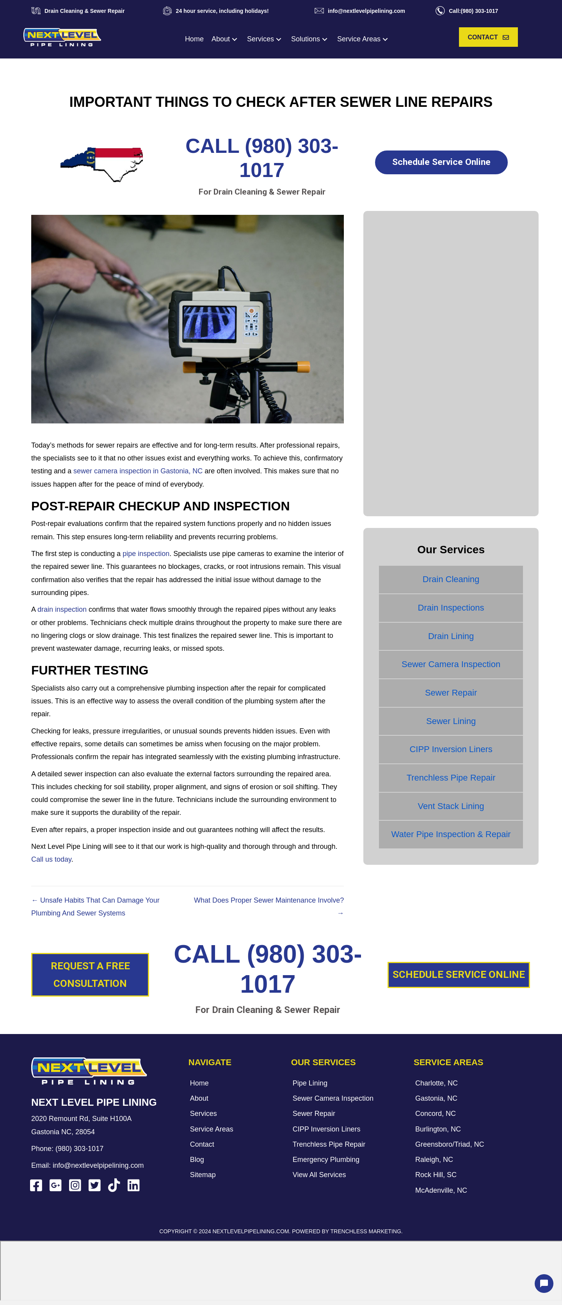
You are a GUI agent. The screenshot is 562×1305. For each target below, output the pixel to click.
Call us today (51, 859)
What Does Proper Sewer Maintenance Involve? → (269, 906)
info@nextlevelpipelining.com (98, 1165)
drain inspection (62, 609)
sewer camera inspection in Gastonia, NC (138, 471)
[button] (234, 39)
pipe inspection (146, 554)
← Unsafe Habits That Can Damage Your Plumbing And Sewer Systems (95, 906)
